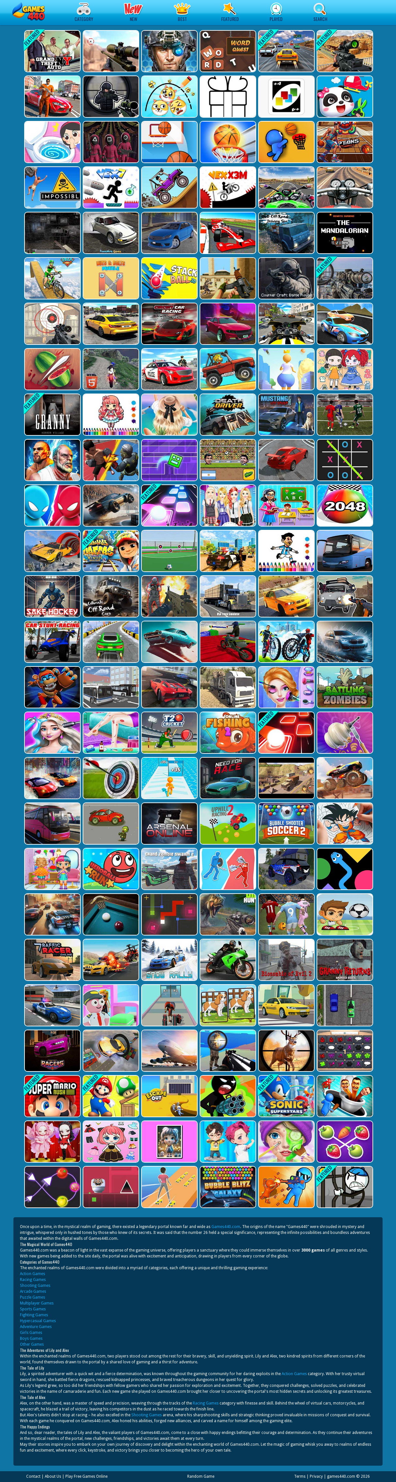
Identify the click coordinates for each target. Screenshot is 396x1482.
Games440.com (225, 1226)
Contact (33, 1476)
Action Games (32, 1273)
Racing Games (33, 1279)
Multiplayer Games (37, 1303)
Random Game (200, 1476)
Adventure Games (36, 1326)
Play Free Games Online (86, 1476)
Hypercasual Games (38, 1321)
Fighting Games (34, 1315)
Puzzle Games (32, 1297)
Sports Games (33, 1309)
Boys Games (31, 1338)
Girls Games (31, 1332)
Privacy (316, 1476)
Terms (299, 1476)
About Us (53, 1476)
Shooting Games (35, 1285)
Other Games (32, 1344)
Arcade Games (33, 1291)
